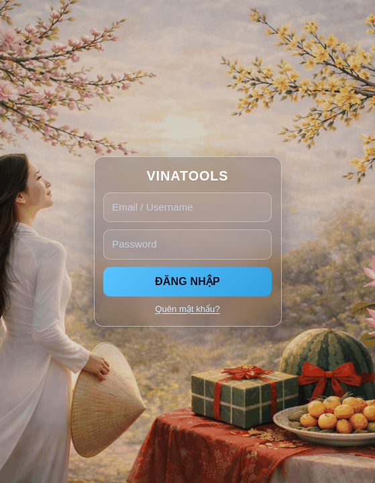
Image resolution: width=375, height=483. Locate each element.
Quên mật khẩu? (187, 309)
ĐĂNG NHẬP (187, 281)
